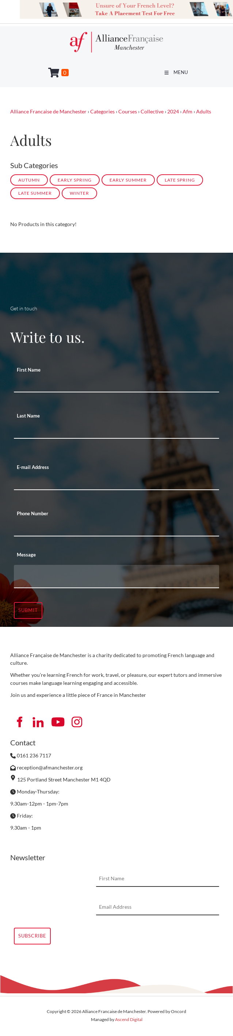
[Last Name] (116, 431)
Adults (203, 111)
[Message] (116, 576)
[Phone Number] (116, 528)
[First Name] (116, 384)
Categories (102, 111)
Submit (28, 610)
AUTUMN (29, 179)
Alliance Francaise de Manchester (48, 111)
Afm (187, 111)
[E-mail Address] (116, 482)
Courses (127, 111)
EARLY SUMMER (128, 179)
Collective (152, 111)
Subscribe (32, 936)
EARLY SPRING (75, 179)
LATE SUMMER (35, 192)
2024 (173, 111)
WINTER (79, 192)
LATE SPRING (180, 179)
